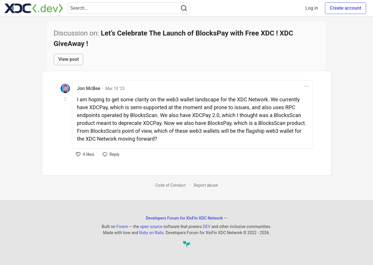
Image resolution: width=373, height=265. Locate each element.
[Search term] (129, 8)
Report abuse (206, 185)
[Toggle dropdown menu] (306, 86)
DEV (206, 226)
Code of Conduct (170, 185)
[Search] (184, 8)
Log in (311, 8)
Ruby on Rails (151, 232)
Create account (345, 8)
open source (151, 226)
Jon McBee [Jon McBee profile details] (88, 88)
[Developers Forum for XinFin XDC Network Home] (34, 8)
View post (68, 59)
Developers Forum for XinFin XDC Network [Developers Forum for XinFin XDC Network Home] (184, 218)
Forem (122, 226)
